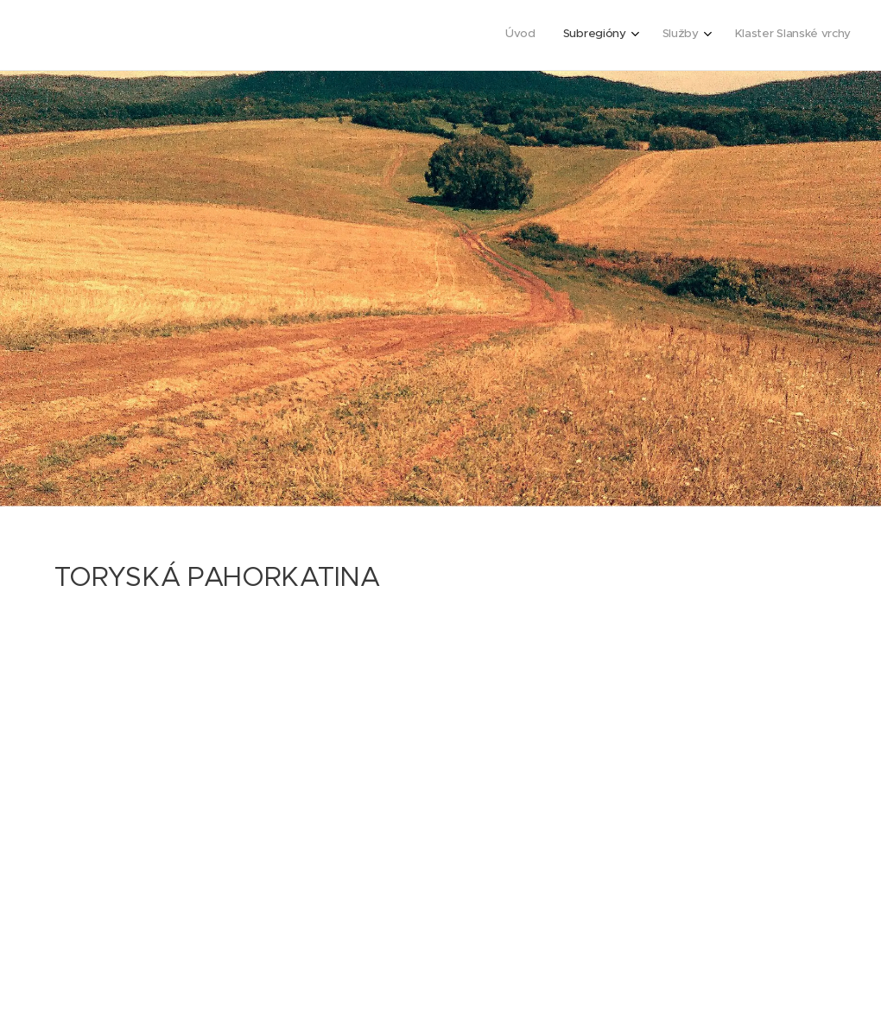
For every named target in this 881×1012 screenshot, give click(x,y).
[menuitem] (755, 35)
